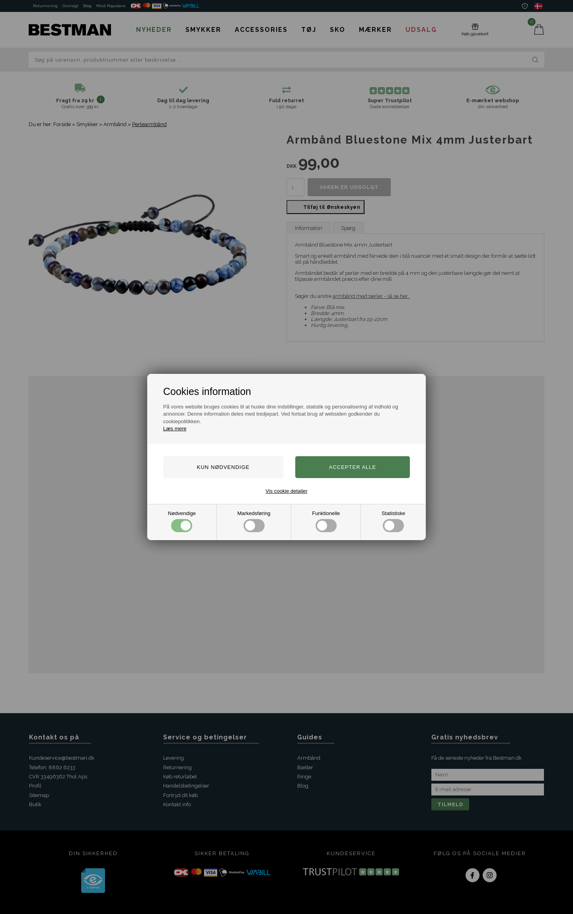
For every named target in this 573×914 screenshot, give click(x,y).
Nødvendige (182, 521)
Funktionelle (326, 521)
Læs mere (175, 429)
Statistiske (393, 521)
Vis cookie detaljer (286, 491)
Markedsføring (254, 521)
